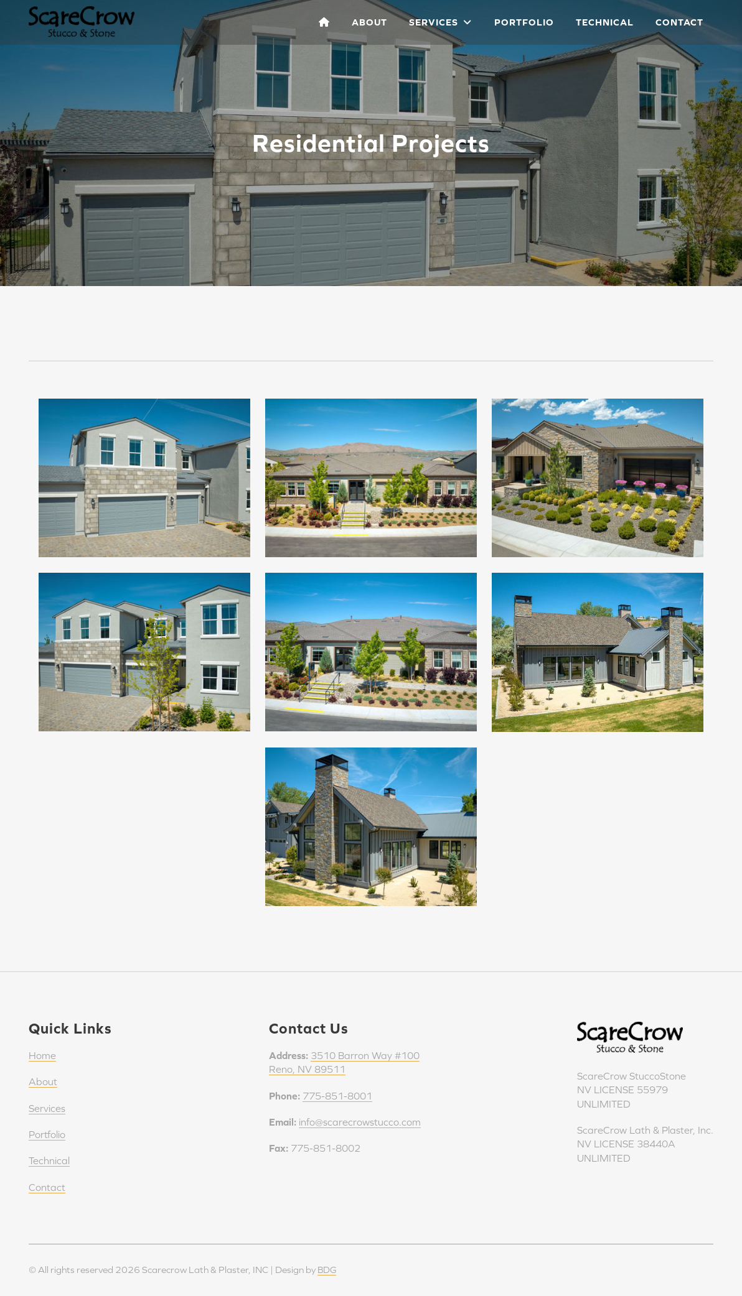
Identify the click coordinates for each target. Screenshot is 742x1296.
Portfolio (524, 22)
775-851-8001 (337, 1095)
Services (440, 22)
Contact (679, 22)
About (369, 22)
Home (42, 1055)
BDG (327, 1269)
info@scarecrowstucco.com (360, 1121)
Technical (605, 22)
